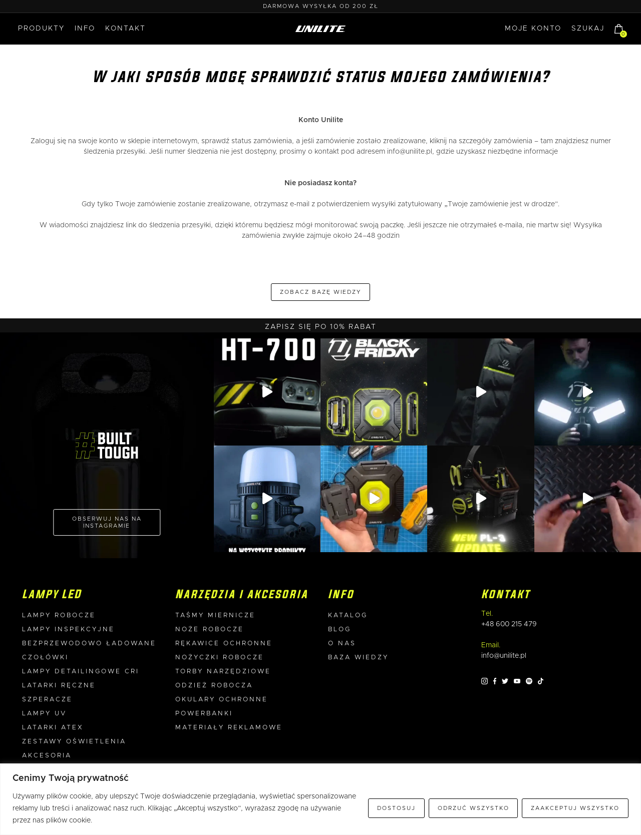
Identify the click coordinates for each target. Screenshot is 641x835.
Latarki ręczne (59, 685)
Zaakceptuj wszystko (575, 808)
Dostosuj (396, 808)
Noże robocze (209, 629)
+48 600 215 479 (509, 624)
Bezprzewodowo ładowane (89, 643)
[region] (320, 799)
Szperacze (47, 699)
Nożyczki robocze (219, 657)
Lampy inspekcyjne (68, 629)
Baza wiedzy (358, 657)
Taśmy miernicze (215, 615)
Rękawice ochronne (223, 643)
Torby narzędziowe (223, 671)
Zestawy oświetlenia (74, 741)
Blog (339, 629)
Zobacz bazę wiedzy (320, 292)
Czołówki (45, 657)
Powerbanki (204, 713)
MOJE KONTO (533, 28)
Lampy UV (44, 713)
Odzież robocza (214, 685)
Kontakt (125, 28)
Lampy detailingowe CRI (80, 671)
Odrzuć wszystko (473, 808)
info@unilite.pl (409, 151)
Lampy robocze (59, 615)
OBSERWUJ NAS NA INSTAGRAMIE (107, 522)
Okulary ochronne (221, 699)
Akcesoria (47, 755)
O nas (342, 643)
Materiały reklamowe (228, 727)
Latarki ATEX (53, 727)
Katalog (348, 615)
